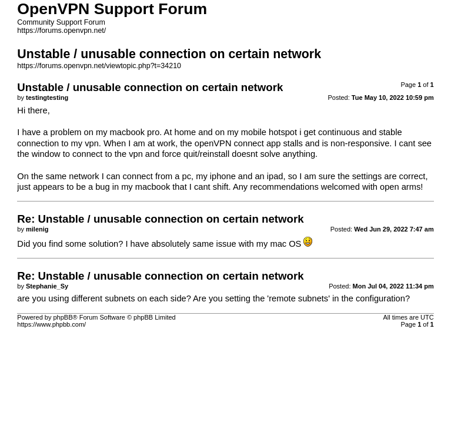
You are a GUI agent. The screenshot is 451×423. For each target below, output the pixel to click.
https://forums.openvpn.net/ (61, 30)
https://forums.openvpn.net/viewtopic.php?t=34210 (99, 66)
